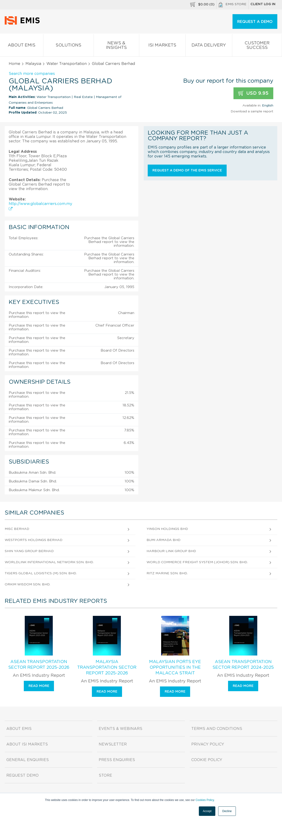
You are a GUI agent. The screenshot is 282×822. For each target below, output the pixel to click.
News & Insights (116, 46)
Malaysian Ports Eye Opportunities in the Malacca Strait (175, 667)
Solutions (68, 46)
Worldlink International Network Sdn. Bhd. (49, 562)
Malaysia (33, 64)
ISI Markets (162, 46)
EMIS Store (232, 4)
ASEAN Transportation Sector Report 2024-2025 (243, 665)
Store (105, 775)
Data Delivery (208, 46)
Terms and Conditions (216, 729)
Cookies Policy (205, 800)
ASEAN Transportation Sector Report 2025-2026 (38, 665)
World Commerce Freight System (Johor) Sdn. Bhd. (197, 562)
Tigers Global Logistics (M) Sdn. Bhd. (41, 573)
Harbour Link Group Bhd (171, 551)
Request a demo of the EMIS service (187, 170)
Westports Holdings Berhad (33, 540)
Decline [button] (227, 811)
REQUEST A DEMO (255, 22)
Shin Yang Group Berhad (29, 551)
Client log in (262, 4)
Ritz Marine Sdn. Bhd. (167, 573)
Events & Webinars (120, 729)
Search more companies (32, 74)
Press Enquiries (117, 760)
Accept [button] (207, 811)
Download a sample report (252, 111)
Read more (39, 686)
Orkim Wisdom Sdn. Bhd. (27, 584)
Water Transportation (66, 64)
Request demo (22, 775)
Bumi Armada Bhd (163, 540)
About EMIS (21, 46)
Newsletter (113, 744)
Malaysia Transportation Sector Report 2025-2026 (106, 667)
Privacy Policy (207, 744)
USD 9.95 (253, 93)
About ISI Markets (27, 744)
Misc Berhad (17, 529)
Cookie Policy (206, 760)
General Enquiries (27, 760)
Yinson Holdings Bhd (167, 529)
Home (14, 64)
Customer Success (257, 46)
